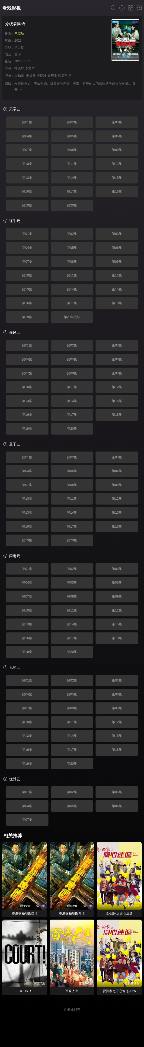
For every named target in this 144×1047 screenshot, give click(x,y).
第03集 (117, 122)
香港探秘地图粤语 (72, 913)
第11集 (72, 164)
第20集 (72, 205)
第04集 (27, 136)
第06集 (117, 136)
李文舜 (30, 68)
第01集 (27, 122)
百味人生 (71, 991)
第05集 (72, 136)
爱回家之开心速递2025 (119, 991)
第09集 (117, 150)
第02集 (72, 122)
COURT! (25, 991)
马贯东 (62, 75)
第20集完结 (72, 317)
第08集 (72, 150)
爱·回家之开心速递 (119, 913)
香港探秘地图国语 (25, 913)
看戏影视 (11, 8)
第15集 (117, 177)
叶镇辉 (19, 68)
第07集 (27, 150)
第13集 (27, 177)
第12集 (117, 164)
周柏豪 (19, 75)
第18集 (117, 191)
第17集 (72, 191)
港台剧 (19, 47)
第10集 (27, 164)
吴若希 (52, 75)
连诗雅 (41, 75)
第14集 (72, 177)
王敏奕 (31, 75)
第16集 (27, 191)
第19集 (27, 205)
